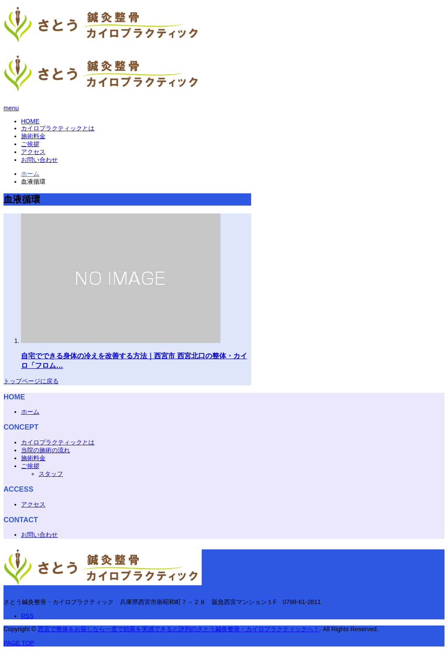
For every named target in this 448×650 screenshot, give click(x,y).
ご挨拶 (30, 143)
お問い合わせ (39, 159)
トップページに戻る (31, 380)
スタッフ (50, 473)
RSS (27, 615)
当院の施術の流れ (45, 450)
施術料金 (33, 136)
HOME (30, 121)
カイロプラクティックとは (57, 128)
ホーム (30, 411)
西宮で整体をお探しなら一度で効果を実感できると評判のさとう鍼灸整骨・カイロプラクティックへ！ (178, 629)
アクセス (33, 151)
